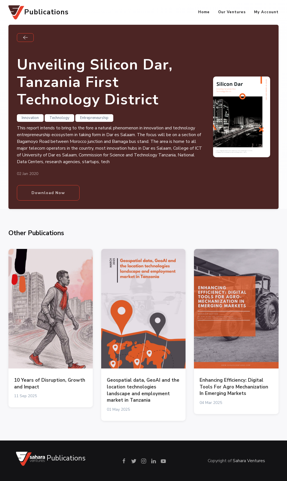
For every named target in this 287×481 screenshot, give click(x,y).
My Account (266, 12)
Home (204, 12)
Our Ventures (232, 12)
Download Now (48, 192)
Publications (38, 12)
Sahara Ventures (249, 461)
